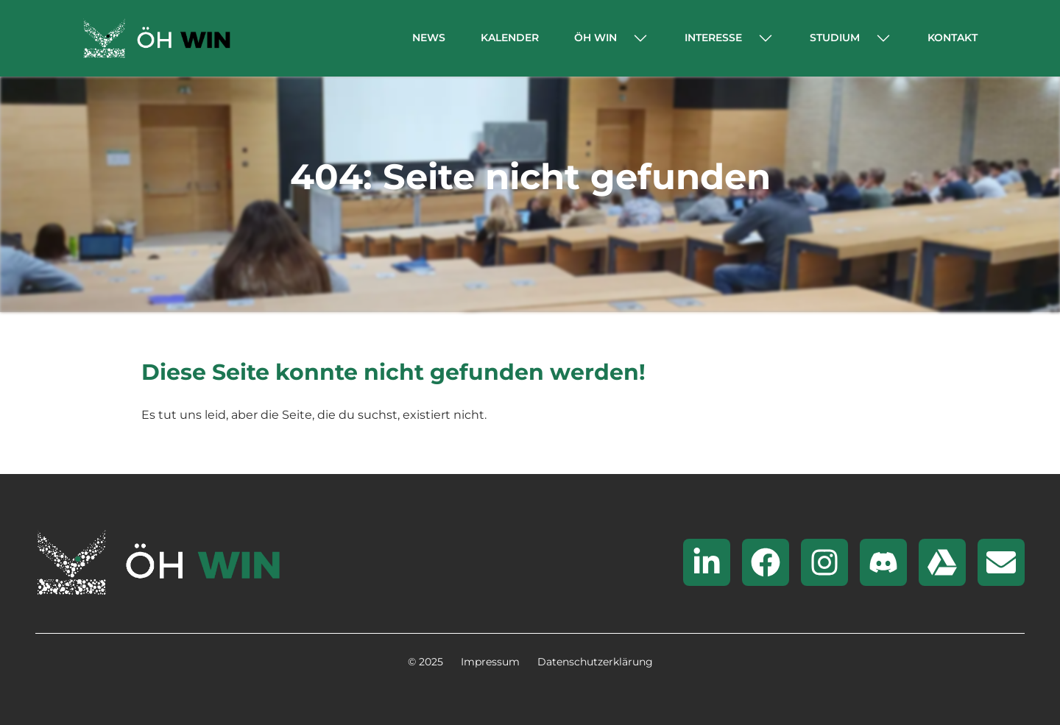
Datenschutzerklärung (595, 661)
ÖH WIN (595, 37)
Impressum (490, 661)
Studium (835, 37)
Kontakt (953, 37)
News (428, 37)
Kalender (510, 37)
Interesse (713, 37)
